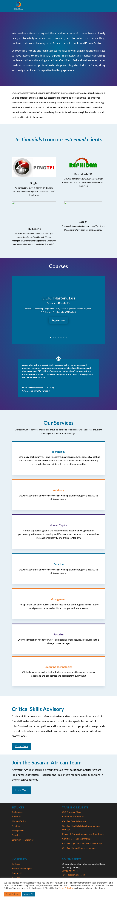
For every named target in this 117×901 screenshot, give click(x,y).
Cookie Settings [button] (12, 894)
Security (16, 835)
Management (18, 830)
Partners (16, 864)
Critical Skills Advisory (72, 816)
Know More (21, 746)
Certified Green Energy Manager (77, 838)
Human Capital (19, 821)
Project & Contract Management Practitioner (83, 834)
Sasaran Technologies (22, 868)
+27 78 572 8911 (70, 871)
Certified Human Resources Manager (79, 848)
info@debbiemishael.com (74, 874)
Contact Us (17, 873)
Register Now (58, 320)
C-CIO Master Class (58, 298)
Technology (17, 812)
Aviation (16, 826)
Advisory (16, 816)
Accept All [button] (28, 894)
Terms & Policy (65, 888)
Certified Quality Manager (74, 821)
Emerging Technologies (23, 839)
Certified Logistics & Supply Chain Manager (82, 843)
